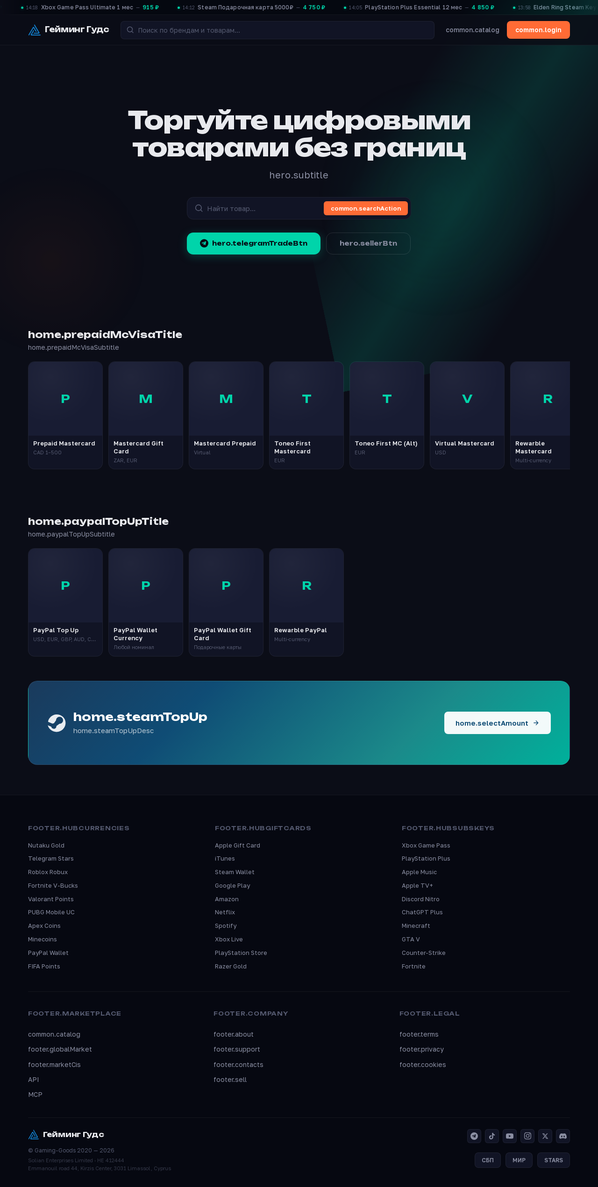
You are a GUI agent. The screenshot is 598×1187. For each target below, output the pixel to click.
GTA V (411, 939)
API (33, 1079)
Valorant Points (51, 899)
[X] (545, 1136)
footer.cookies (422, 1064)
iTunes (225, 858)
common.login (538, 30)
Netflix (225, 912)
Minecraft (416, 925)
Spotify (225, 925)
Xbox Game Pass (426, 845)
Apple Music (419, 872)
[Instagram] (527, 1136)
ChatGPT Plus (422, 912)
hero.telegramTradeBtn (253, 243)
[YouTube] (510, 1136)
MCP (35, 1094)
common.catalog (472, 30)
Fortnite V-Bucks (53, 885)
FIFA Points (44, 966)
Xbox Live (229, 939)
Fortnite (414, 966)
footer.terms (419, 1034)
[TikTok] (492, 1136)
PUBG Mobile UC (51, 912)
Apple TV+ (417, 885)
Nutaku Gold (46, 845)
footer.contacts (238, 1064)
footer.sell (230, 1079)
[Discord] (563, 1136)
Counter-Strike (424, 952)
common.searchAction (366, 208)
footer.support (237, 1049)
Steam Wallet (235, 872)
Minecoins (42, 939)
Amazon (227, 899)
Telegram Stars (51, 858)
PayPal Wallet (48, 952)
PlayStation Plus (426, 858)
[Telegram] (474, 1136)
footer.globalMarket (60, 1049)
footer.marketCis (54, 1064)
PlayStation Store (241, 952)
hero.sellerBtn (368, 243)
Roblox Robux (48, 872)
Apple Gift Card (237, 845)
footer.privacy (421, 1049)
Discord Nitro (421, 899)
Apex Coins (44, 925)
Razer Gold (231, 966)
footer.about (234, 1034)
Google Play (232, 885)
